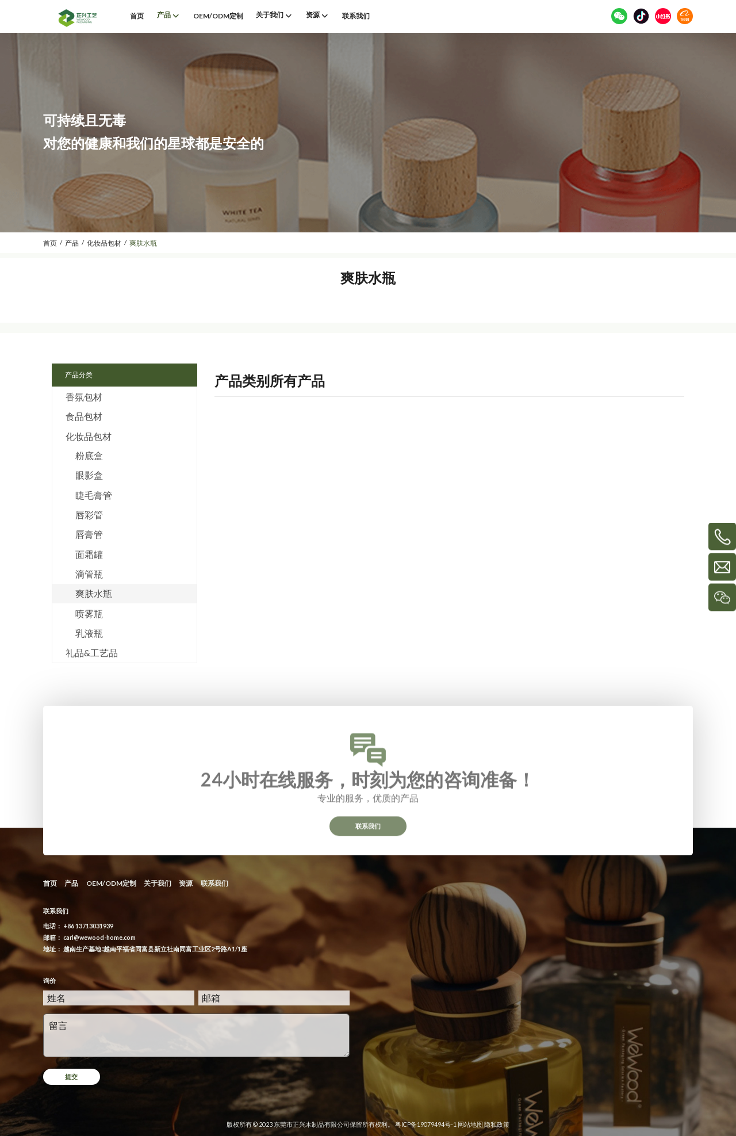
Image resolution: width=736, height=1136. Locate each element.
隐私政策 (496, 1124)
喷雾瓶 (89, 613)
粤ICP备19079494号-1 (426, 1124)
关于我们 (157, 883)
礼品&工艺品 (92, 652)
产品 (71, 883)
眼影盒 (89, 474)
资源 (186, 883)
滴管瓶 (89, 573)
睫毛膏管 (93, 494)
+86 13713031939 (88, 926)
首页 (50, 883)
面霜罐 (89, 554)
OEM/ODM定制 (111, 883)
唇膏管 (89, 534)
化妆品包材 (89, 436)
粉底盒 (89, 455)
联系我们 (368, 833)
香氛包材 (84, 396)
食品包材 (84, 416)
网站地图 (470, 1124)
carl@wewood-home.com (99, 937)
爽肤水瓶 (93, 593)
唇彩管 (89, 514)
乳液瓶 (89, 633)
